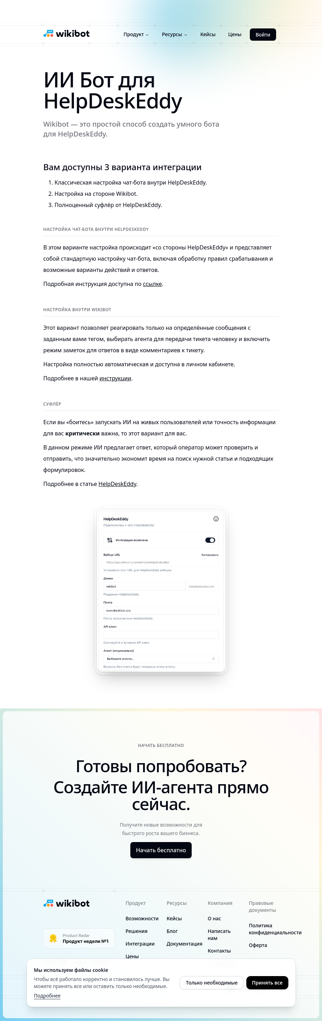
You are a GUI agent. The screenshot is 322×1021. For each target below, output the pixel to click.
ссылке (152, 284)
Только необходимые (212, 982)
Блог (172, 931)
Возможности (142, 918)
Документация (184, 943)
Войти (262, 34)
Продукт (137, 34)
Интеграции (140, 943)
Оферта (258, 945)
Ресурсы (174, 34)
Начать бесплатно (161, 850)
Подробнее (47, 995)
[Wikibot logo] (66, 33)
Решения (136, 931)
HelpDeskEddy (117, 484)
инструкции (115, 378)
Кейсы (208, 34)
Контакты (219, 950)
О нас (214, 918)
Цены (234, 34)
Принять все (267, 982)
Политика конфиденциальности (275, 929)
